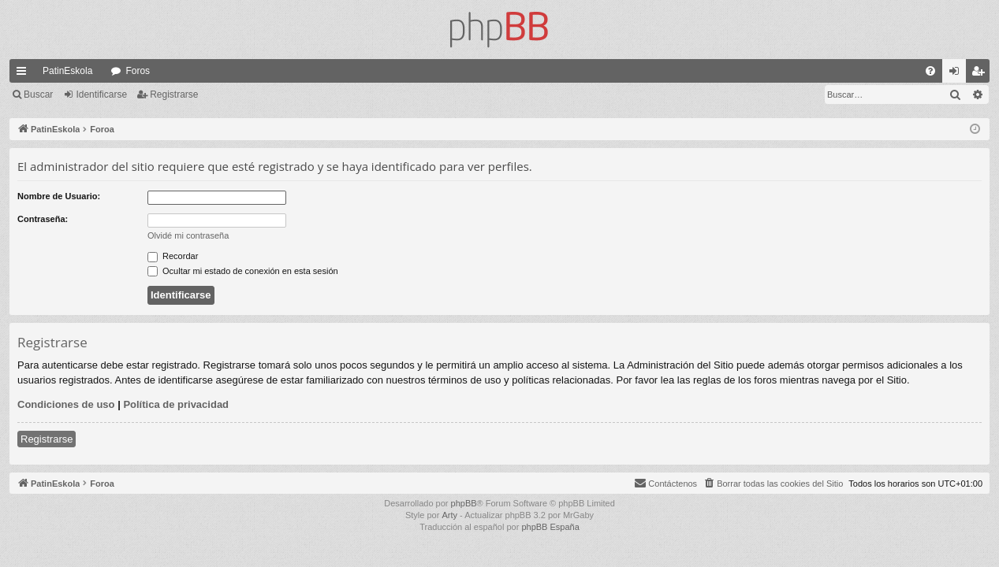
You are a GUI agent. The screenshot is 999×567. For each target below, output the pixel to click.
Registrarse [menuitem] (981, 74)
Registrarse (174, 94)
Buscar (38, 94)
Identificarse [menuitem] (957, 74)
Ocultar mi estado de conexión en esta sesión (242, 271)
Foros (137, 70)
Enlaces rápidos (24, 74)
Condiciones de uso (66, 404)
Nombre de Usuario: (58, 196)
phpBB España (550, 527)
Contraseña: (42, 219)
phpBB (464, 503)
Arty (449, 515)
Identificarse (101, 94)
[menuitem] (930, 71)
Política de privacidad (176, 404)
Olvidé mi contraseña (188, 235)
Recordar (172, 256)
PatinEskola (67, 70)
